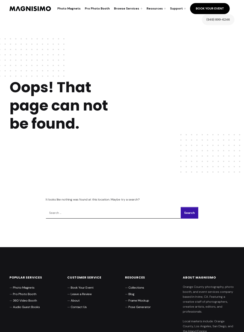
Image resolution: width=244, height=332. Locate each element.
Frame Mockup (138, 301)
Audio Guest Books (26, 307)
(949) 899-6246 (218, 19)
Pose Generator (139, 307)
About (75, 301)
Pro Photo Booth (97, 8)
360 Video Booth (25, 301)
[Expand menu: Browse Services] (141, 9)
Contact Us (79, 307)
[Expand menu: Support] (185, 9)
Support (176, 8)
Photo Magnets (69, 8)
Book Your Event (210, 8)
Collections (136, 288)
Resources (155, 8)
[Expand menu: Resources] (165, 9)
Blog (131, 294)
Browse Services (126, 8)
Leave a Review (81, 294)
